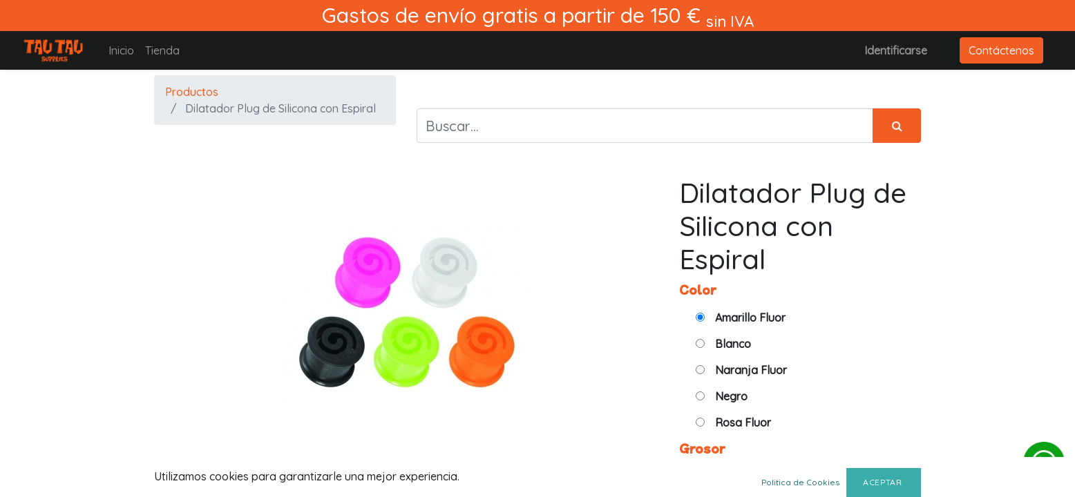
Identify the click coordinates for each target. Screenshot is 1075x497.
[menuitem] (121, 50)
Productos (191, 92)
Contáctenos (1001, 50)
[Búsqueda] (897, 125)
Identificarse (895, 50)
